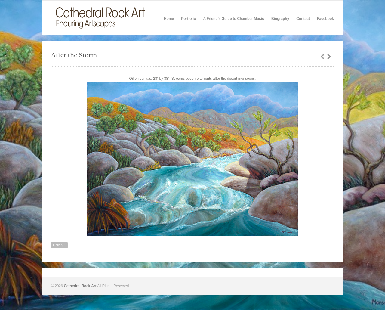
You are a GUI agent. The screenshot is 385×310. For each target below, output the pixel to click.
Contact (303, 19)
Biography (280, 19)
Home (169, 19)
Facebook (325, 19)
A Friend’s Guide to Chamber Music (233, 19)
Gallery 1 (59, 245)
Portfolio (188, 19)
